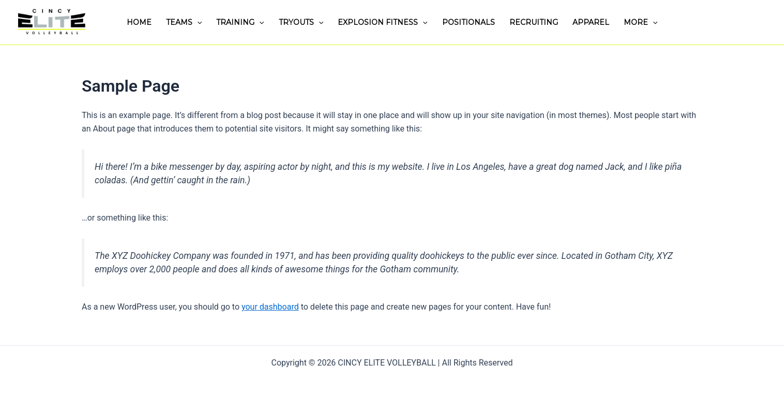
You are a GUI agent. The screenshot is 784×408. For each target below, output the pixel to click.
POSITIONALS (468, 22)
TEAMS (184, 22)
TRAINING (240, 22)
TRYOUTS (301, 22)
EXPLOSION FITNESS (382, 22)
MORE (640, 22)
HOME (139, 22)
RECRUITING (533, 22)
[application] (197, 22)
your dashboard (270, 307)
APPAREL (590, 22)
